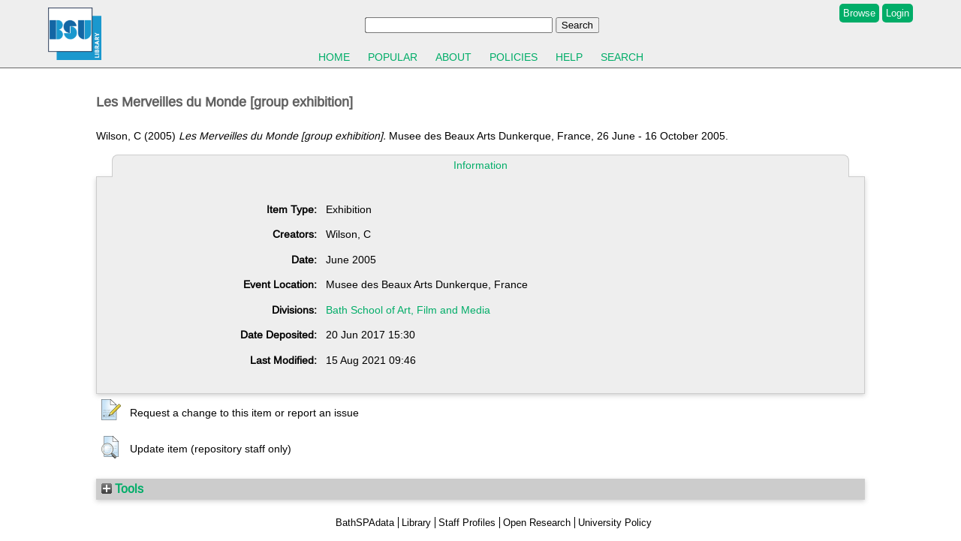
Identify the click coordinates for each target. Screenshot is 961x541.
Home (334, 57)
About (453, 57)
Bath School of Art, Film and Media (408, 310)
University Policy (615, 522)
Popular (392, 57)
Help (569, 57)
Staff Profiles (467, 522)
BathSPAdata (365, 522)
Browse (859, 13)
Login (897, 13)
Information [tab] (480, 165)
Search (622, 57)
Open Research (537, 522)
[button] (111, 410)
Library (416, 522)
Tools (122, 488)
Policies (514, 57)
